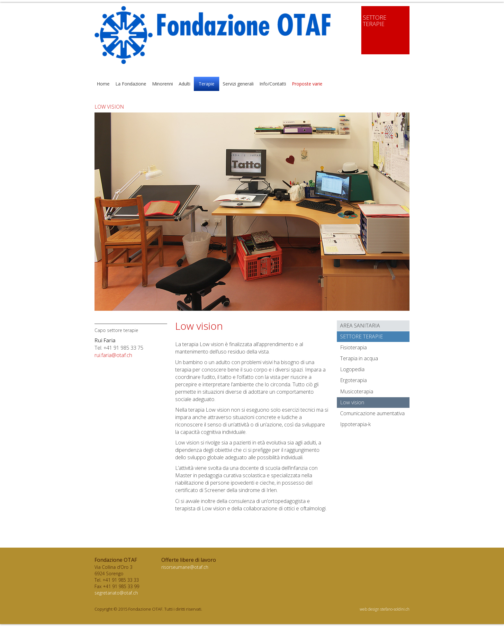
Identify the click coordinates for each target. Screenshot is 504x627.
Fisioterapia (353, 347)
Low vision (352, 402)
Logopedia (352, 369)
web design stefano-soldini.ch (385, 609)
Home (103, 84)
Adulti (184, 84)
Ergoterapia (353, 380)
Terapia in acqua (359, 358)
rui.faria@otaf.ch (113, 355)
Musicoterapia (356, 391)
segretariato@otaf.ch (116, 593)
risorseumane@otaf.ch (184, 567)
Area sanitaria (360, 325)
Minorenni (162, 84)
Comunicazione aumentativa (372, 413)
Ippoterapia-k (355, 424)
